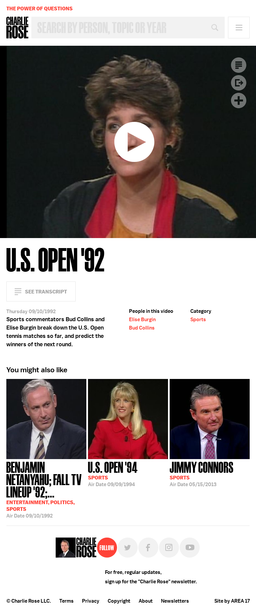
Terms (66, 601)
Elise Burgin (142, 319)
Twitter (128, 548)
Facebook (148, 548)
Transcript (238, 65)
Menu (239, 27)
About (146, 601)
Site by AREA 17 (232, 601)
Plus (238, 100)
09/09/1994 (113, 473)
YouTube (190, 548)
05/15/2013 (202, 473)
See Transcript (46, 291)
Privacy (90, 601)
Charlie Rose (17, 28)
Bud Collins (142, 328)
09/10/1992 (46, 489)
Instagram (169, 548)
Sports (198, 319)
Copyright (119, 601)
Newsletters (175, 601)
